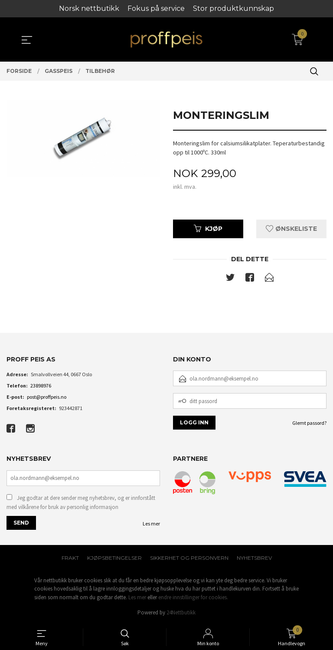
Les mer (151, 523)
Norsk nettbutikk (89, 8)
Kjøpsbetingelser (114, 558)
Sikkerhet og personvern (189, 558)
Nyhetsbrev (254, 558)
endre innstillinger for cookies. (193, 597)
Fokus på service (156, 8)
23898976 (40, 385)
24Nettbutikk (181, 612)
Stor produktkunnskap (233, 8)
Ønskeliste (291, 229)
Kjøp (208, 229)
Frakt (70, 558)
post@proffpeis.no (46, 397)
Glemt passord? (309, 423)
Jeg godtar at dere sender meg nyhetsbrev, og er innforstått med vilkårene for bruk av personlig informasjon (81, 502)
